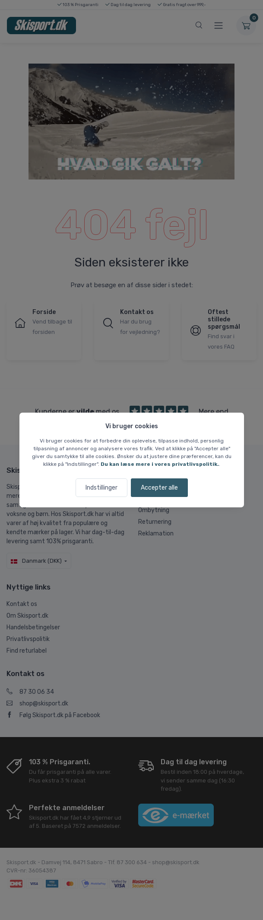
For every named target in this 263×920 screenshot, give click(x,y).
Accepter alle (159, 487)
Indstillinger (101, 487)
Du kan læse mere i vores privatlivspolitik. (160, 464)
